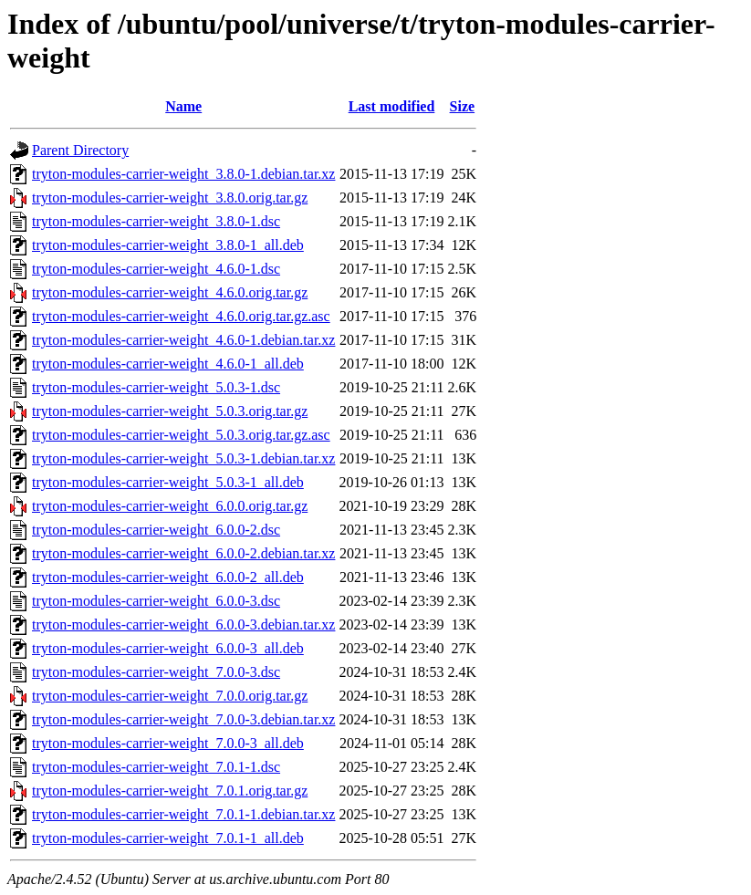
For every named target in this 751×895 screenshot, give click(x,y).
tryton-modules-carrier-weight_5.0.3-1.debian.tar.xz (183, 458)
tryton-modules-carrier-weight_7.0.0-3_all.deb (168, 743)
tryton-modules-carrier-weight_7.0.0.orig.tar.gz (170, 695)
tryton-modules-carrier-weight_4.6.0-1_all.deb (168, 363)
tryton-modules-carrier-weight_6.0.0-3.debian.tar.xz (183, 624)
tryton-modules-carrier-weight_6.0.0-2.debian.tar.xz (183, 553)
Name (183, 106)
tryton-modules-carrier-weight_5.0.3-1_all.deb (168, 482)
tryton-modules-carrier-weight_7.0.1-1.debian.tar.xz (183, 814)
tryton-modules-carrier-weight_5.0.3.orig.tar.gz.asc (181, 434)
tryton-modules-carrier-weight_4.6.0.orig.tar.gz (170, 292)
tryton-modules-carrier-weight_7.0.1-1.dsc (156, 767)
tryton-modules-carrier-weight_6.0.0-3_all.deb (168, 648)
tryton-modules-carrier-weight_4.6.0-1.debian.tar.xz (183, 340)
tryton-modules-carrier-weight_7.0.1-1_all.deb (168, 838)
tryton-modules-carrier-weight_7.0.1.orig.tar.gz (170, 790)
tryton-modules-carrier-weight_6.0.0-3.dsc (156, 601)
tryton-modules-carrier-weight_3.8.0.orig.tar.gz (170, 197)
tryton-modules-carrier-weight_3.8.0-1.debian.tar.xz (183, 174)
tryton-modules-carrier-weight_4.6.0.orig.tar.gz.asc (181, 316)
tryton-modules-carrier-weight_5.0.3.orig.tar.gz (170, 411)
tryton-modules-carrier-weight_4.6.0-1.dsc (156, 268)
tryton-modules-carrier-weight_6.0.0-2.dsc (156, 529)
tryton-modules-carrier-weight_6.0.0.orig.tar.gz (170, 506)
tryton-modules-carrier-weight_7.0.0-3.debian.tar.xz (183, 719)
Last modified (392, 106)
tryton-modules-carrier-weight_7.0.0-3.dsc (156, 672)
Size (462, 106)
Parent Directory (80, 150)
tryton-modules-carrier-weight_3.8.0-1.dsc (156, 221)
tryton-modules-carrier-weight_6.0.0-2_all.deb (168, 577)
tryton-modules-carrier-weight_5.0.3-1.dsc (156, 387)
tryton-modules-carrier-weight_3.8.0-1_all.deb (168, 245)
